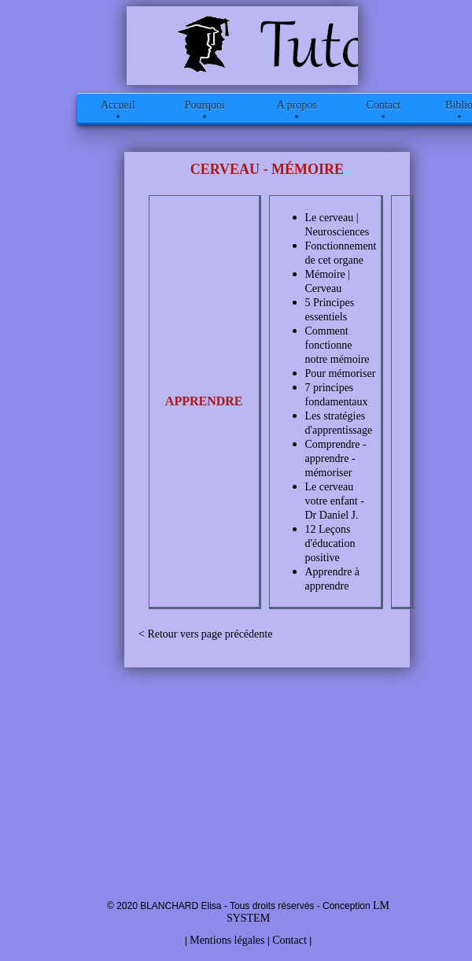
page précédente (237, 634)
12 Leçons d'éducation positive (330, 543)
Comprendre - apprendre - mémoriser (336, 458)
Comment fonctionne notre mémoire (337, 345)
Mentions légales (227, 940)
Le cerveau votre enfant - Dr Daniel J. (334, 501)
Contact (289, 940)
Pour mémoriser (340, 373)
